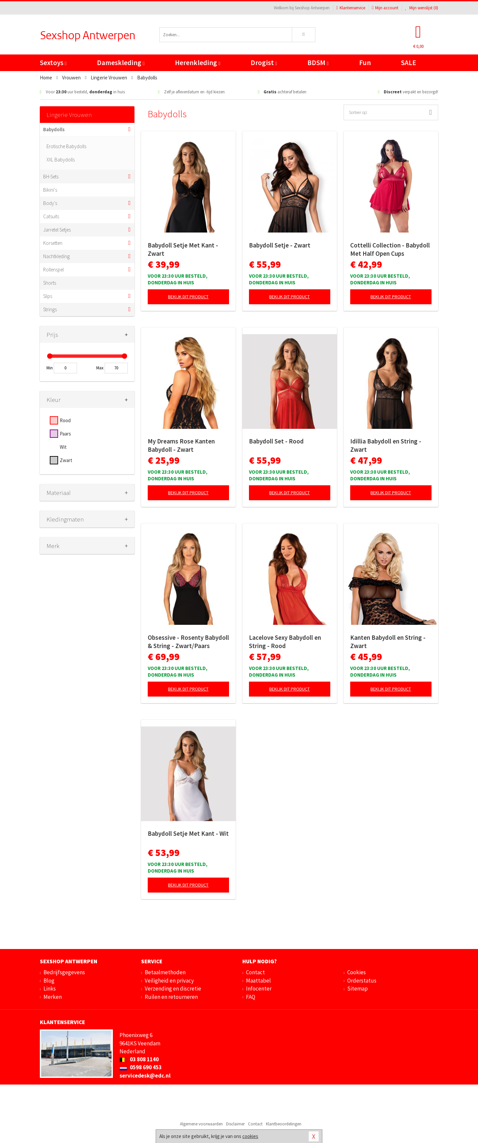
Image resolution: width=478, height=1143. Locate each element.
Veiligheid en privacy (169, 980)
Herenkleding (197, 62)
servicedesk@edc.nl (145, 1075)
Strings (50, 309)
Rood (65, 420)
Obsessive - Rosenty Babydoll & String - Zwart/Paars (188, 641)
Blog (48, 980)
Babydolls (54, 129)
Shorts (49, 283)
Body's (50, 203)
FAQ (250, 996)
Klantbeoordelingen (283, 1124)
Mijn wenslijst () (421, 8)
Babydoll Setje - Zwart (279, 245)
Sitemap (357, 988)
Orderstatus (361, 980)
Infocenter (259, 988)
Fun (365, 62)
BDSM (317, 62)
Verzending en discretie (173, 988)
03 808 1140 (139, 1059)
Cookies (356, 972)
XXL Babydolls (60, 159)
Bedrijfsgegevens (64, 972)
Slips (47, 296)
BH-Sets (50, 176)
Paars (65, 433)
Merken (52, 996)
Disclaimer (235, 1124)
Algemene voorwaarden (201, 1124)
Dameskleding (120, 62)
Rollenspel (53, 269)
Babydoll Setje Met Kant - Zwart (183, 249)
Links (49, 988)
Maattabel (258, 980)
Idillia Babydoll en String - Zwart (385, 445)
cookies (250, 1136)
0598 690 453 (141, 1067)
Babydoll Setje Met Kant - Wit (188, 833)
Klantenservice (350, 8)
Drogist (264, 62)
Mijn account (385, 8)
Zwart (66, 460)
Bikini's (50, 190)
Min (49, 368)
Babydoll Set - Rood (276, 441)
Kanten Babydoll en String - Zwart (388, 641)
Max (100, 368)
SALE (408, 62)
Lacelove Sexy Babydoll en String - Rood (285, 641)
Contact (255, 972)
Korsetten (52, 243)
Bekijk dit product (188, 297)
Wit (63, 447)
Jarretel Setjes (57, 230)
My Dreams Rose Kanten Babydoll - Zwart (181, 445)
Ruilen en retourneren (171, 996)
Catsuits (51, 216)
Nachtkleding (56, 256)
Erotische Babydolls (66, 146)
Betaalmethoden (165, 972)
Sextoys (53, 62)
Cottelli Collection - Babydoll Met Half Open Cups (390, 249)
